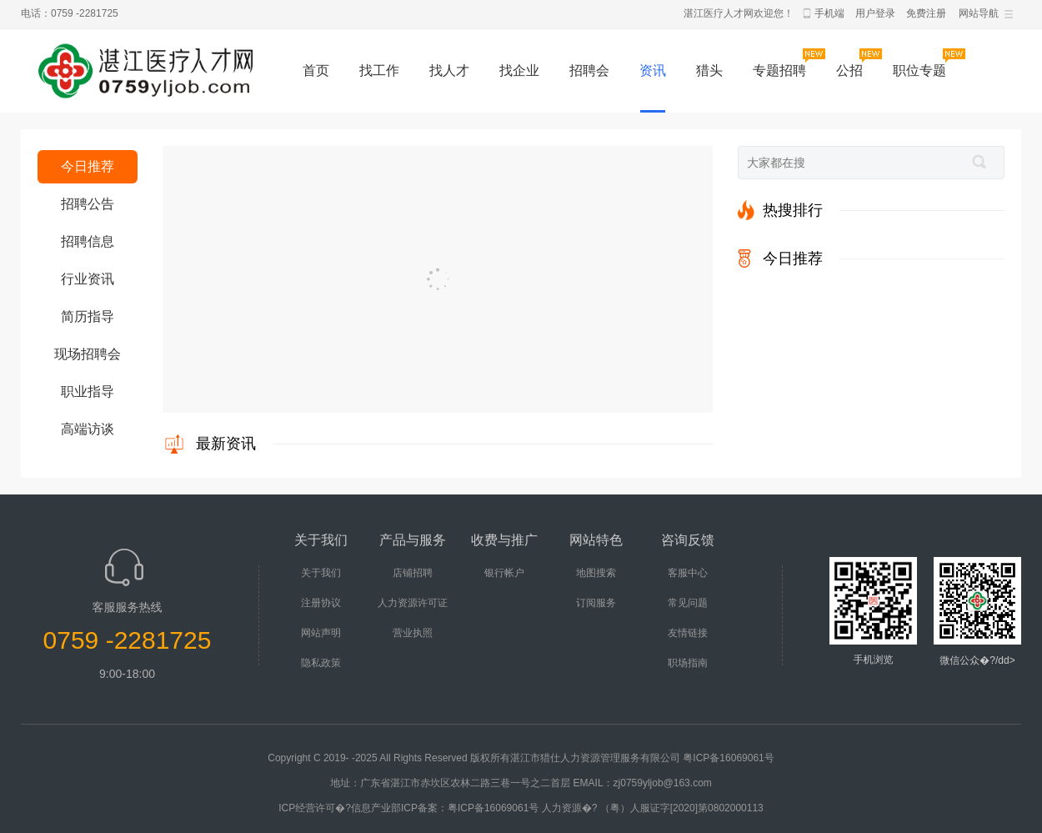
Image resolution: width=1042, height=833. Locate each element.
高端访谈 (87, 429)
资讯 (652, 70)
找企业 (519, 70)
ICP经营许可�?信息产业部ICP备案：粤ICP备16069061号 (408, 808)
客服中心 (688, 573)
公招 (849, 70)
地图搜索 (596, 573)
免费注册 (926, 13)
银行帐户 (504, 573)
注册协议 (321, 603)
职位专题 (919, 70)
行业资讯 (87, 279)
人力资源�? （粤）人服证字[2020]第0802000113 (653, 808)
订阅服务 (596, 603)
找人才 (449, 70)
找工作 (379, 70)
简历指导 (87, 316)
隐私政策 (321, 663)
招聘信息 (87, 241)
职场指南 (688, 663)
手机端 (829, 13)
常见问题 (688, 603)
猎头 (709, 70)
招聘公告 (87, 204)
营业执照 (413, 633)
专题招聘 (779, 70)
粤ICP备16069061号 (728, 758)
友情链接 (688, 633)
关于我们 (321, 573)
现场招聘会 (87, 354)
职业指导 (87, 391)
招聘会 (589, 70)
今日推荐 (87, 166)
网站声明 (321, 633)
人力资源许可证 (413, 603)
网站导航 (979, 13)
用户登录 (875, 13)
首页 (316, 70)
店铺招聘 (413, 573)
